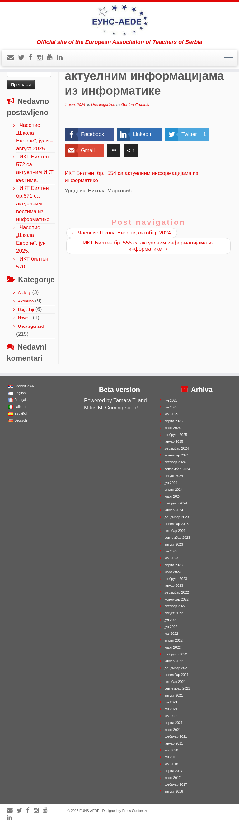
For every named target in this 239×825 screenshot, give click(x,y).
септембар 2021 (177, 688)
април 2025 (174, 421)
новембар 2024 (177, 455)
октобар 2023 (175, 531)
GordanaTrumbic (135, 105)
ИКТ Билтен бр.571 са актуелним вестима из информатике (32, 203)
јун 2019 (171, 757)
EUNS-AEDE (89, 811)
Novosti (24, 318)
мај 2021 (171, 716)
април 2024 (174, 489)
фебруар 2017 (176, 784)
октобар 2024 (175, 462)
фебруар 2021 (176, 736)
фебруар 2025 (176, 435)
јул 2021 (171, 702)
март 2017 (173, 777)
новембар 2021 (177, 675)
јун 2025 (171, 407)
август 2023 (174, 544)
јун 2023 (171, 551)
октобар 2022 (175, 606)
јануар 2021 (174, 743)
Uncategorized (31, 326)
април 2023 (174, 565)
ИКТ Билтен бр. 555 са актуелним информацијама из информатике (148, 246)
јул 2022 (171, 620)
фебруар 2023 (176, 579)
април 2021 (174, 723)
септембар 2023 (177, 537)
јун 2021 (171, 709)
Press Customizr (135, 811)
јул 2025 (171, 400)
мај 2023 (171, 558)
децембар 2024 (177, 448)
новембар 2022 (177, 599)
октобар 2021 (175, 681)
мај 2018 (171, 764)
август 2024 (174, 476)
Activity (24, 292)
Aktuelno (26, 301)
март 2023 (173, 572)
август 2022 (174, 613)
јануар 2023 (174, 585)
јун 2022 (171, 627)
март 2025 (173, 428)
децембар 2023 (177, 517)
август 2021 (174, 695)
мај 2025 (171, 414)
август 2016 (174, 791)
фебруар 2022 (176, 654)
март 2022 (173, 647)
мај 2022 (171, 633)
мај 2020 (171, 750)
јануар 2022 (174, 661)
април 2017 (174, 771)
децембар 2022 (177, 592)
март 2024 (173, 496)
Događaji (26, 309)
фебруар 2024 (176, 503)
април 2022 (174, 640)
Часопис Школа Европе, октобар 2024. (121, 233)
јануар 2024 (174, 510)
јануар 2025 (174, 441)
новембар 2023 (177, 524)
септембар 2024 (177, 469)
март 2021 (173, 729)
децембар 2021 (177, 668)
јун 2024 (171, 483)
